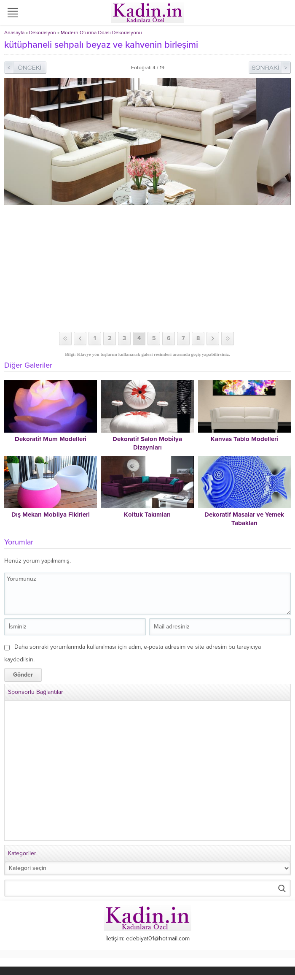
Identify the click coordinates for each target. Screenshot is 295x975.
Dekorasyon (42, 32)
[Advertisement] (147, 268)
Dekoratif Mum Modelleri (50, 439)
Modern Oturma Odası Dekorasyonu (101, 32)
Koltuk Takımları (147, 514)
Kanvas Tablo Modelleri (244, 439)
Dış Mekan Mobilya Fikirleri (50, 514)
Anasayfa (14, 32)
